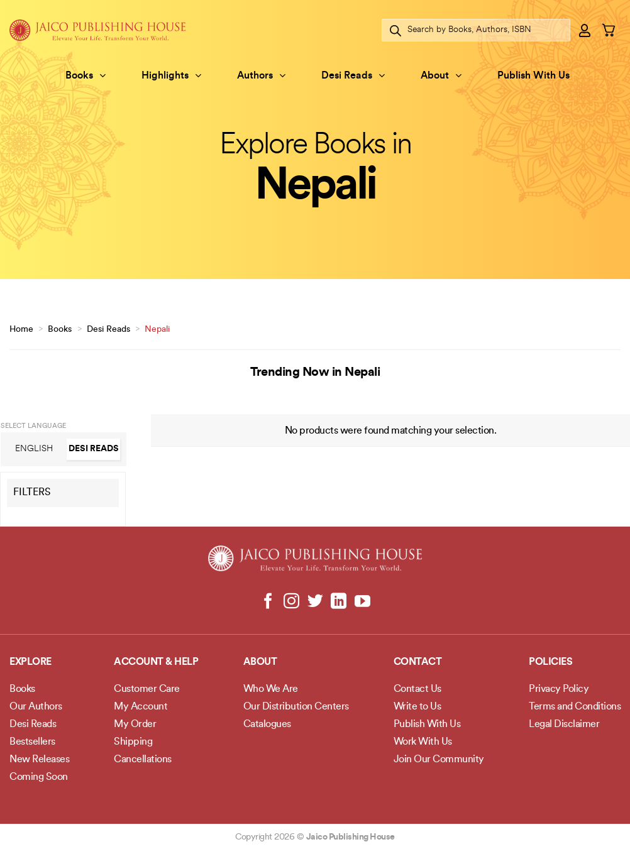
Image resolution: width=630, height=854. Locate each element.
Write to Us (417, 707)
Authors (261, 76)
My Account (140, 707)
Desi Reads (353, 76)
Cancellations (143, 760)
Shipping (133, 742)
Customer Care (147, 689)
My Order (135, 725)
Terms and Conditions (575, 707)
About (441, 76)
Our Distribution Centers (296, 707)
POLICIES (550, 662)
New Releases (39, 760)
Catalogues (267, 725)
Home (21, 329)
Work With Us (423, 742)
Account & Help (156, 662)
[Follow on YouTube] (362, 602)
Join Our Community (439, 760)
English (34, 449)
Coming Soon (38, 777)
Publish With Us (533, 76)
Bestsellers (32, 742)
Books (85, 76)
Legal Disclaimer (564, 725)
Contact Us (417, 689)
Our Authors (35, 707)
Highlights (171, 76)
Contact (418, 662)
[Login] (585, 30)
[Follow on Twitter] (315, 602)
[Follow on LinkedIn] (338, 602)
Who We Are (270, 689)
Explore (30, 662)
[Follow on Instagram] (291, 602)
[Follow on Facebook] (268, 602)
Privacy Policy (559, 689)
